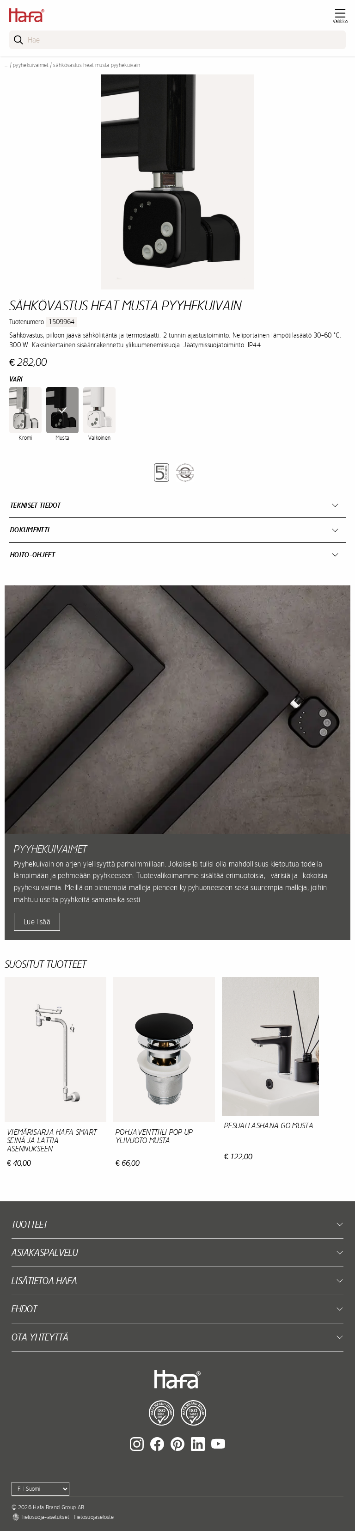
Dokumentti (29, 530)
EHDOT (24, 1309)
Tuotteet (30, 1224)
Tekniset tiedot (35, 505)
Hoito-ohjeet (32, 555)
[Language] (40, 1489)
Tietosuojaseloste (93, 1517)
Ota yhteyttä (40, 1337)
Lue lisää (37, 921)
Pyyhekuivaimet (30, 65)
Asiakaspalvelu (45, 1252)
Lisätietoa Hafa (44, 1280)
